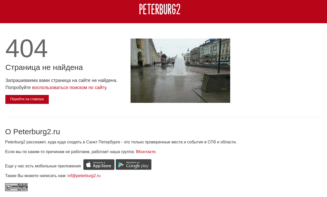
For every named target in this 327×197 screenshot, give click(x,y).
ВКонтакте (146, 152)
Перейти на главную (27, 99)
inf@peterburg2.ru (84, 176)
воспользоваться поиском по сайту (69, 87)
